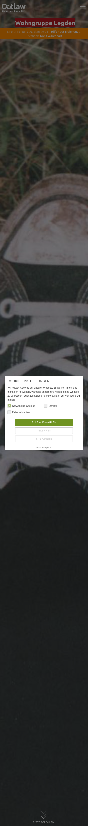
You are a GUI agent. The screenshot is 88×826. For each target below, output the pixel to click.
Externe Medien (18, 412)
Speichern (44, 438)
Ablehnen (44, 430)
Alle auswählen (44, 422)
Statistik (50, 406)
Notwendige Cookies (21, 406)
